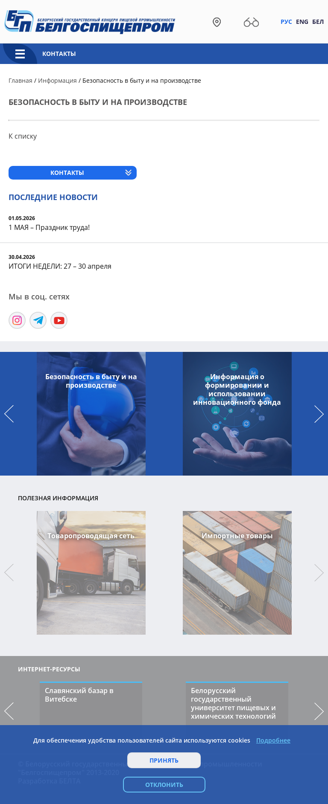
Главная (20, 80)
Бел (318, 21)
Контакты (59, 53)
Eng (302, 21)
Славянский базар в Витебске (79, 695)
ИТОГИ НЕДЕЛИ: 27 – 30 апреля (60, 266)
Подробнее (273, 740)
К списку (23, 136)
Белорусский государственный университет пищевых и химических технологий (233, 703)
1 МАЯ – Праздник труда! (49, 227)
